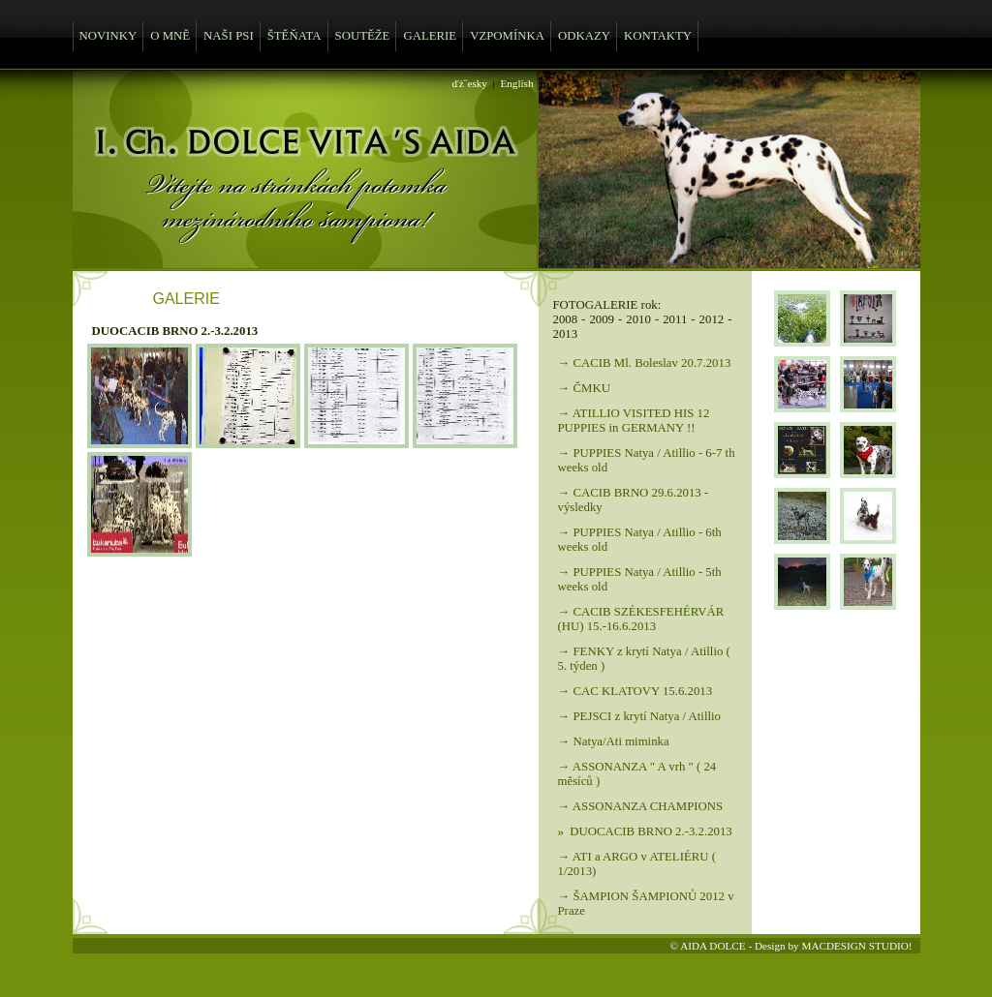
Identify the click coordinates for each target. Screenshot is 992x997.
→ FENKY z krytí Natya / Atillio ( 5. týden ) (644, 659)
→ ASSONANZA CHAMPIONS (641, 806)
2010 (638, 319)
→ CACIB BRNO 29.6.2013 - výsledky (633, 500)
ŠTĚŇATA (294, 36)
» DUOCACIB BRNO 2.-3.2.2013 (645, 831)
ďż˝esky (469, 83)
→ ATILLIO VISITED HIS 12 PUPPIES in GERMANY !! (634, 421)
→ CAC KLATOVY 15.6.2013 (635, 691)
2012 (712, 319)
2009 (601, 319)
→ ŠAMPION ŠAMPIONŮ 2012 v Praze (646, 904)
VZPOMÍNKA (507, 36)
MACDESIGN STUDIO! (856, 946)
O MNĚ (170, 36)
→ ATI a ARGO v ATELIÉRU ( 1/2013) (637, 864)
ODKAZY (584, 36)
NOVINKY (108, 36)
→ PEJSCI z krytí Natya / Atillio (640, 716)
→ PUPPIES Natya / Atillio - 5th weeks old (640, 579)
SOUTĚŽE (362, 36)
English (516, 83)
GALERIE (429, 36)
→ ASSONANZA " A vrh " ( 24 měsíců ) (637, 774)
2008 (565, 319)
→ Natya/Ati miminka (613, 741)
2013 (565, 334)
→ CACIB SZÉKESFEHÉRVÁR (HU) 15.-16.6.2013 (641, 619)
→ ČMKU (584, 388)
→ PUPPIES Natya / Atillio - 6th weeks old (640, 540)
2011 (675, 319)
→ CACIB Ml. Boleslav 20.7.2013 (644, 363)
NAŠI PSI (228, 36)
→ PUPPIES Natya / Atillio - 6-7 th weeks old (646, 460)
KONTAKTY (658, 36)
